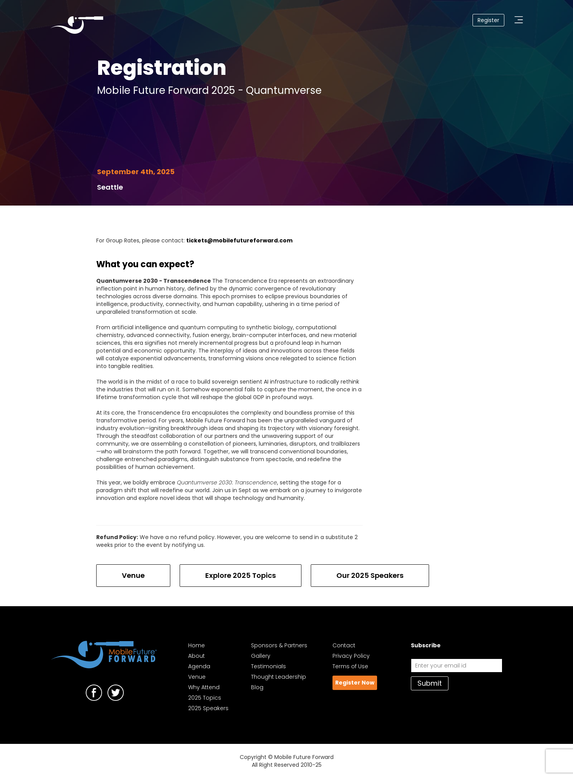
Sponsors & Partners (279, 645)
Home (196, 645)
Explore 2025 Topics (240, 575)
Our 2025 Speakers (369, 575)
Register (488, 20)
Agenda (199, 666)
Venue (133, 575)
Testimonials (268, 666)
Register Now (354, 682)
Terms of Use (350, 666)
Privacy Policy (351, 656)
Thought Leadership (278, 677)
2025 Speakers (208, 708)
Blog (257, 687)
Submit (429, 683)
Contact (343, 645)
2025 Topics (204, 698)
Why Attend (204, 687)
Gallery (260, 656)
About (196, 656)
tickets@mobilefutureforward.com (239, 240)
